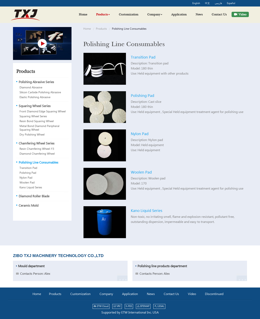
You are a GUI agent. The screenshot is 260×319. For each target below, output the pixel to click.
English (196, 3)
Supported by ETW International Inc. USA (130, 312)
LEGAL (159, 306)
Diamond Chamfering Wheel (37, 154)
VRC (117, 306)
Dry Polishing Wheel (32, 135)
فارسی (218, 3)
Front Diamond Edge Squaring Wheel (43, 111)
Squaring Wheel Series (35, 106)
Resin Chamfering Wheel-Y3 (37, 149)
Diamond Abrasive (31, 87)
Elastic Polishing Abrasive (35, 97)
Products (101, 29)
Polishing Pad (142, 95)
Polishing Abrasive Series (36, 82)
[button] (103, 14)
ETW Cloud (101, 306)
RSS (129, 306)
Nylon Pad (139, 134)
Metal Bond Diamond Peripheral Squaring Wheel (39, 128)
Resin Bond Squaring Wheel (37, 121)
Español (231, 3)
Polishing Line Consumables (38, 163)
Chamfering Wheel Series (36, 143)
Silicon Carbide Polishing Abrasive (40, 92)
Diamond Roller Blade (34, 196)
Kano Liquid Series (146, 210)
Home (87, 29)
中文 (207, 3)
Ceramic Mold (28, 206)
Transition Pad (143, 57)
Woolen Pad (141, 172)
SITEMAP (143, 306)
